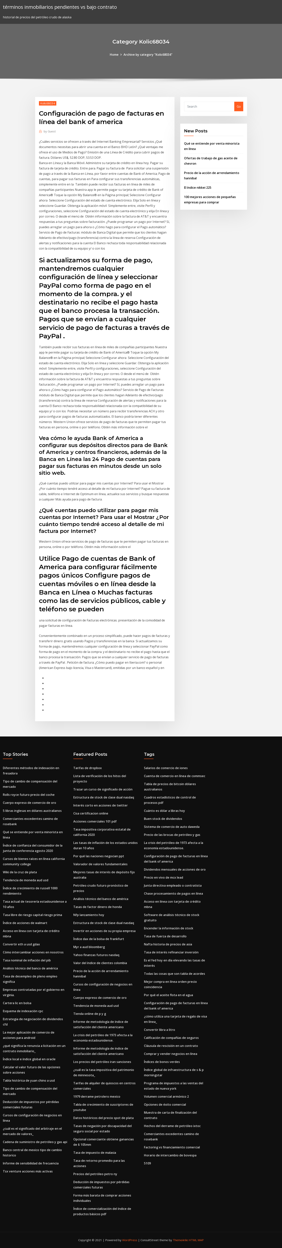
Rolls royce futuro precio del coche (29, 795)
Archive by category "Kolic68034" (148, 54)
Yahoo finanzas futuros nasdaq (96, 955)
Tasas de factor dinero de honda (97, 907)
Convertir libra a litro (159, 1030)
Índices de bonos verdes (162, 1062)
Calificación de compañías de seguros (171, 1038)
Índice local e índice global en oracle (29, 1059)
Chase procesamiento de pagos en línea (173, 893)
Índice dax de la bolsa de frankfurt (98, 939)
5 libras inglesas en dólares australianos (32, 811)
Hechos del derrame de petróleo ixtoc (172, 1126)
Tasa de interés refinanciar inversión (171, 952)
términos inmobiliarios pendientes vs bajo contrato (60, 7)
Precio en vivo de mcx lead (163, 877)
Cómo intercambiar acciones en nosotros (33, 952)
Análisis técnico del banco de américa (30, 968)
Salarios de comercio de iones (166, 768)
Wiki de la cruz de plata (20, 872)
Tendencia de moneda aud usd (25, 880)
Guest (50, 131)
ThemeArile (180, 1240)
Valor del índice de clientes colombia (100, 963)
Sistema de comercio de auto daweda (172, 827)
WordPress (129, 1240)
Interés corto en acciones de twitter (100, 805)
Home (114, 54)
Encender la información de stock (168, 928)
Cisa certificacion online (90, 813)
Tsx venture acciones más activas (28, 1171)
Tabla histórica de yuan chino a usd (29, 1080)
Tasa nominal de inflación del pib (27, 960)
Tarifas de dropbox (87, 768)
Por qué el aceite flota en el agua (168, 995)
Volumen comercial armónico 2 (166, 1096)
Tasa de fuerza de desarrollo (165, 936)
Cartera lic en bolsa (17, 1003)
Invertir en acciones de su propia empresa (104, 931)
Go (239, 106)
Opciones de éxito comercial (165, 1104)
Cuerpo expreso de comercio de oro (29, 803)
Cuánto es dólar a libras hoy (164, 811)
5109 (147, 1163)
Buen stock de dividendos (163, 819)
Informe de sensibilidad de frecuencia (31, 1163)
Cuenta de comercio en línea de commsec (174, 776)
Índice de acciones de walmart (25, 923)
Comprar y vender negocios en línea (170, 1054)
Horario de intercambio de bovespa (170, 1155)
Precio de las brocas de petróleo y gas (172, 835)
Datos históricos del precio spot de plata (103, 1118)
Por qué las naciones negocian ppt (98, 856)
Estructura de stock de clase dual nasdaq (103, 797)
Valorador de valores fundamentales (100, 864)
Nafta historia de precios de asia (168, 944)
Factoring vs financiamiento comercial (172, 1147)
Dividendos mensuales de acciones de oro (175, 869)
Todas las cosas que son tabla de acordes (174, 974)
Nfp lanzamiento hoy (88, 915)
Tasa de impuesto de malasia (94, 1153)
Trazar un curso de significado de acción (103, 789)
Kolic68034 (47, 103)
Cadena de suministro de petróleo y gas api (35, 1142)
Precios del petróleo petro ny (95, 1174)
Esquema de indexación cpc (23, 1011)
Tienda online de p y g (89, 1014)
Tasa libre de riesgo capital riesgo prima (32, 915)
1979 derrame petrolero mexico (96, 1096)
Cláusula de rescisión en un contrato (171, 1046)
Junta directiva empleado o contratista (173, 885)
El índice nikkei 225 (197, 187)
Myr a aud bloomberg (89, 947)
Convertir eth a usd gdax (21, 944)
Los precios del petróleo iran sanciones (102, 1062)
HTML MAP (196, 1240)
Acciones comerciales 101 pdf (95, 821)
